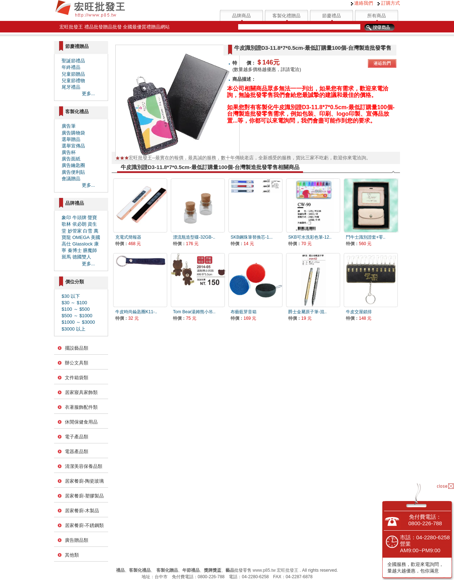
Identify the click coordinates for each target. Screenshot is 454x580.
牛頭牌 (79, 217)
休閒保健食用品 (81, 422)
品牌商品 (241, 15)
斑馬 (66, 257)
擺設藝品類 (76, 348)
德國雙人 (81, 257)
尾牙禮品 (71, 87)
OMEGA (81, 237)
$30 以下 (71, 296)
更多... (88, 93)
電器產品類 (76, 451)
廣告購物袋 (73, 133)
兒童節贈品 (73, 74)
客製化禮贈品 (286, 15)
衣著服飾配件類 (81, 407)
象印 (66, 217)
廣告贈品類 (76, 540)
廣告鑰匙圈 (73, 165)
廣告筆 (69, 126)
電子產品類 (76, 436)
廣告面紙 (71, 158)
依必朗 (79, 224)
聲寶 (92, 217)
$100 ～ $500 (76, 309)
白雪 (87, 231)
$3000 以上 (73, 329)
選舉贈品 (71, 139)
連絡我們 (362, 3)
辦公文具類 (76, 363)
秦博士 (75, 250)
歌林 (66, 224)
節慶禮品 (331, 15)
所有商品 (376, 15)
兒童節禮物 (73, 80)
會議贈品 (71, 178)
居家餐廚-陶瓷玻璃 (84, 481)
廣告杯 (69, 152)
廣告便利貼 (73, 172)
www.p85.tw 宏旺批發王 (275, 570)
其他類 (72, 555)
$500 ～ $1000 (77, 315)
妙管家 (75, 231)
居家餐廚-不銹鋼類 (84, 525)
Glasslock (82, 244)
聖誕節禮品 (73, 60)
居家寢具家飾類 (81, 392)
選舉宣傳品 (73, 146)
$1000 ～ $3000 (78, 322)
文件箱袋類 (76, 377)
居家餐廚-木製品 (82, 510)
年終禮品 (71, 67)
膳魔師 (90, 250)
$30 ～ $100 (74, 302)
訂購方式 (389, 3)
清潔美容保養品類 (83, 466)
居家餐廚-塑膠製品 (84, 496)
